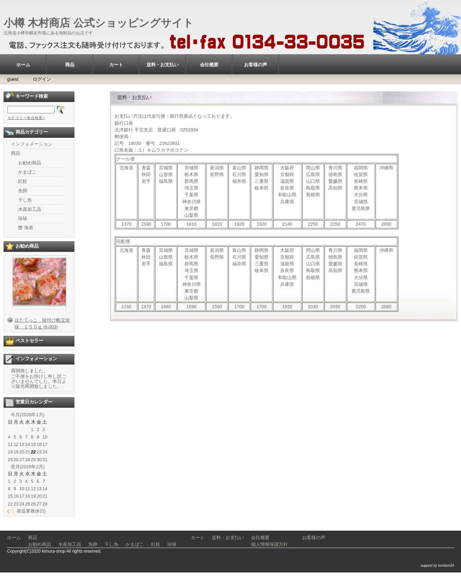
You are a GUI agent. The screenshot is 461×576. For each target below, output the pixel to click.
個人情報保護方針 (269, 544)
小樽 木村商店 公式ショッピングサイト (99, 23)
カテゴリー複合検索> (26, 118)
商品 (69, 64)
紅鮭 (22, 181)
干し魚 (25, 200)
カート (116, 64)
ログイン (42, 79)
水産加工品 (29, 209)
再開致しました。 (29, 370)
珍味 (22, 218)
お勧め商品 (29, 162)
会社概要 (209, 64)
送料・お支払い (162, 64)
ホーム (23, 64)
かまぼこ (27, 172)
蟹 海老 (25, 227)
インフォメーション (31, 144)
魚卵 (22, 190)
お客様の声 (255, 64)
